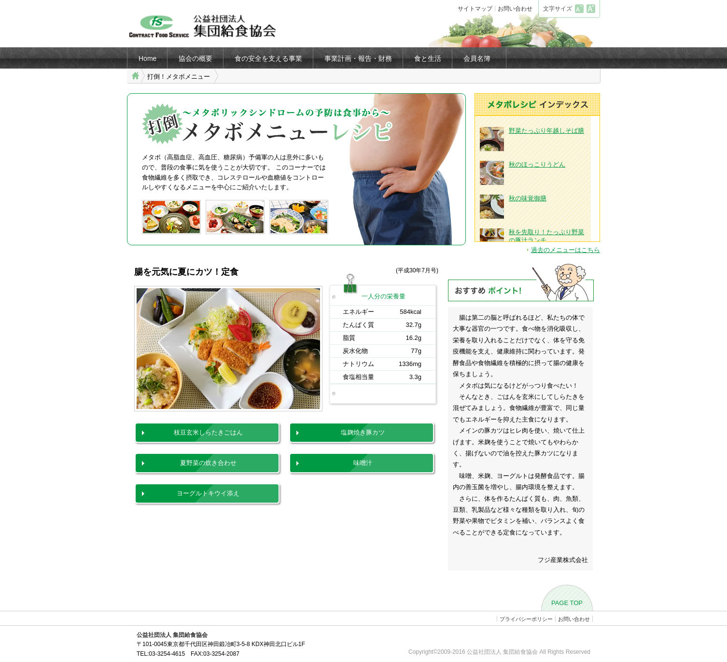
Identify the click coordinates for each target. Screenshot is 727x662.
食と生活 (427, 58)
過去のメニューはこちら (565, 250)
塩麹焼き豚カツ (363, 432)
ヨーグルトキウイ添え (208, 493)
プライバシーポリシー (526, 619)
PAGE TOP (567, 602)
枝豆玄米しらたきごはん (208, 432)
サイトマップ (475, 8)
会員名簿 (476, 58)
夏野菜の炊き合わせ (208, 462)
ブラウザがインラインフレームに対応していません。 (537, 178)
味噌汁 (362, 462)
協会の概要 (195, 58)
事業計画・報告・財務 (358, 58)
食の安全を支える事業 (268, 58)
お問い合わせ (515, 8)
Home (147, 58)
